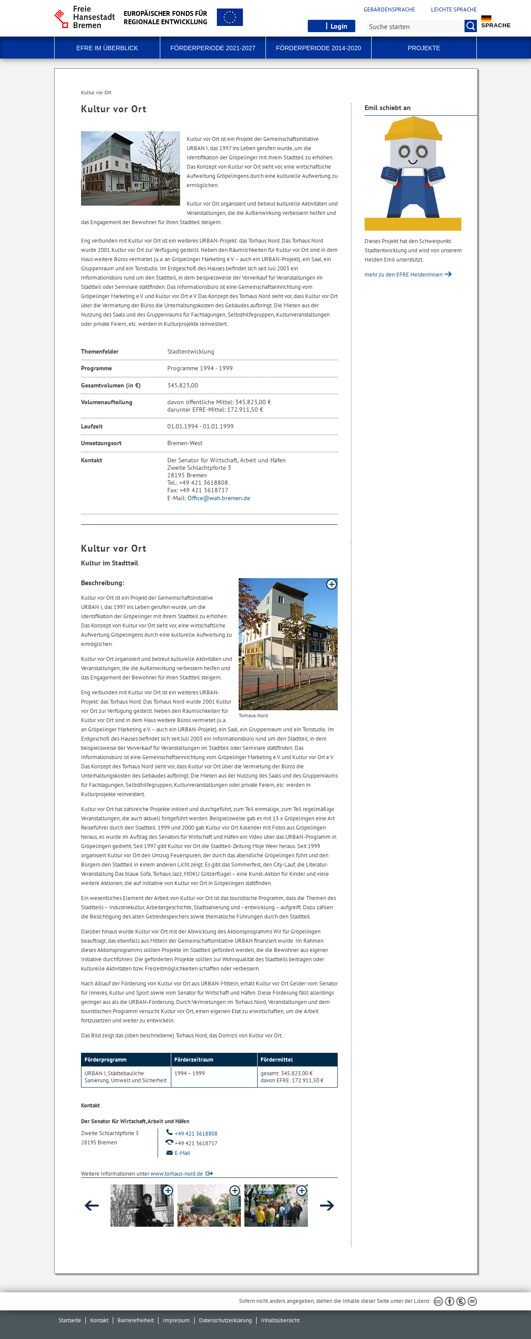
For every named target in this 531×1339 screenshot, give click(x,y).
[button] (142, 1205)
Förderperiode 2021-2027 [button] (212, 48)
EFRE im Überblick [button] (107, 48)
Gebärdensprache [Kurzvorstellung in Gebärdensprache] (389, 9)
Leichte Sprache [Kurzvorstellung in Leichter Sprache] (454, 9)
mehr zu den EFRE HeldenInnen (404, 274)
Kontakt (99, 1320)
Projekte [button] (424, 48)
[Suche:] (422, 26)
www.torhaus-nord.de (177, 1173)
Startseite (70, 1320)
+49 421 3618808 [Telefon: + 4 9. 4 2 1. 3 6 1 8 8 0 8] (191, 1133)
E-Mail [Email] (177, 1153)
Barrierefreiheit (136, 1320)
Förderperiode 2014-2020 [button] (318, 48)
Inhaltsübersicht (280, 1320)
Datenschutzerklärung (225, 1320)
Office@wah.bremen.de (219, 498)
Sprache (496, 22)
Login (339, 26)
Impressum (176, 1320)
